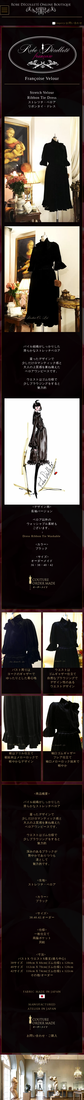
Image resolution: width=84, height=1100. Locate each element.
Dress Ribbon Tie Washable (41, 536)
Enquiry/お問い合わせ (67, 23)
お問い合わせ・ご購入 (42, 1035)
